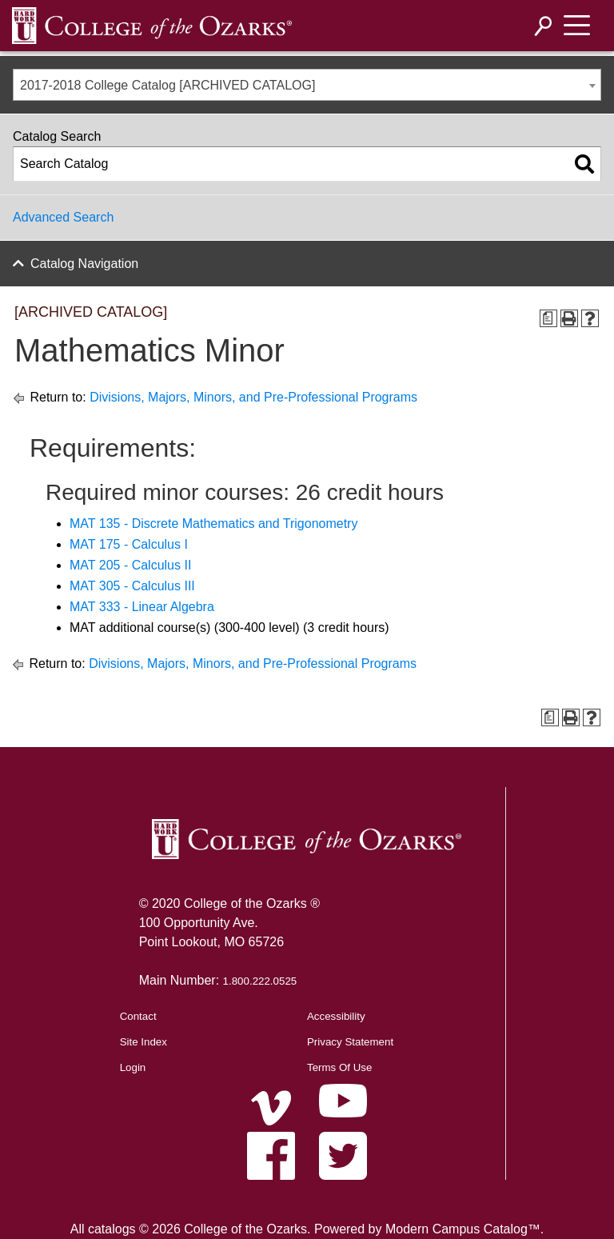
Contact (138, 1016)
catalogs (112, 1229)
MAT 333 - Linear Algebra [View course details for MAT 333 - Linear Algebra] (142, 607)
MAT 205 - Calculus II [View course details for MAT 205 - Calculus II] (130, 565)
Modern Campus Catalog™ (462, 1229)
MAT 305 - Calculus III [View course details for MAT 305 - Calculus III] (132, 586)
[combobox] (307, 85)
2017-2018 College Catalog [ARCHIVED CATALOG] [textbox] (167, 85)
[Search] (544, 26)
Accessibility (336, 1016)
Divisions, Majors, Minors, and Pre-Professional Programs (253, 397)
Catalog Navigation (84, 263)
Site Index (143, 1042)
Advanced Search (63, 217)
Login (133, 1067)
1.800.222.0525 (260, 981)
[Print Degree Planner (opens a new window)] (548, 318)
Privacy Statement (350, 1042)
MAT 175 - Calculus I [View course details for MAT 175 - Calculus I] (129, 544)
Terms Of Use (339, 1067)
